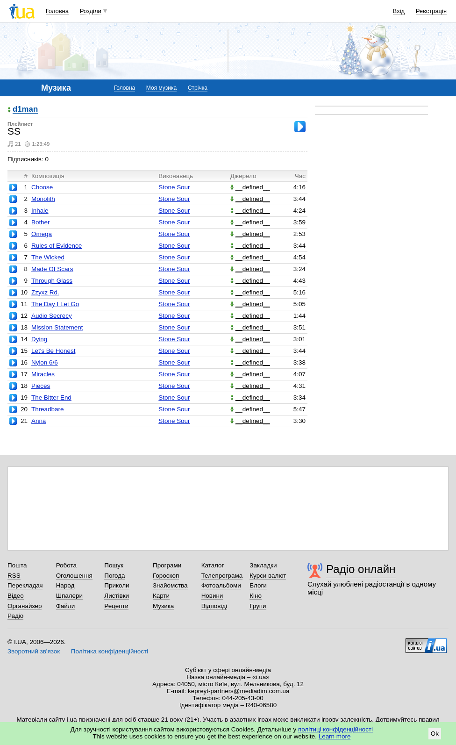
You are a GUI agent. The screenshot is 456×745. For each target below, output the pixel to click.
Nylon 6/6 (44, 362)
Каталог (212, 565)
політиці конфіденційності (335, 729)
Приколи (116, 585)
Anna (38, 420)
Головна (57, 10)
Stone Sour (174, 187)
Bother (40, 222)
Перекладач (25, 585)
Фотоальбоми (221, 585)
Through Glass (51, 280)
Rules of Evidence (56, 245)
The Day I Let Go (55, 304)
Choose (42, 187)
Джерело (243, 175)
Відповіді (214, 605)
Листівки (116, 595)
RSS (14, 575)
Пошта (17, 565)
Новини (212, 595)
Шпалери (69, 595)
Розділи (90, 10)
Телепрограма (222, 575)
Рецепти (116, 605)
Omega (41, 233)
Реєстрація (431, 10)
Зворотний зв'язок (33, 651)
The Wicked (47, 257)
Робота (66, 565)
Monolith (43, 198)
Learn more (335, 736)
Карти (161, 595)
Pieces (40, 385)
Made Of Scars (52, 268)
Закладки (263, 565)
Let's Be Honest (53, 350)
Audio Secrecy (51, 315)
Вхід (399, 10)
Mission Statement (57, 327)
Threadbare (47, 409)
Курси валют (267, 575)
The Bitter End (51, 397)
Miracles (43, 374)
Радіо (15, 615)
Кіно (255, 595)
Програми (167, 565)
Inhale (40, 210)
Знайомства (170, 585)
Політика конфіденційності (109, 651)
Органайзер (24, 605)
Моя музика (161, 88)
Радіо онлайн (361, 569)
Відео (15, 595)
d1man (25, 110)
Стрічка (197, 88)
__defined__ (250, 187)
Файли (65, 605)
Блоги (258, 585)
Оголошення (74, 575)
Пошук (113, 565)
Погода (114, 575)
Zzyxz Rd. (45, 292)
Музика (163, 605)
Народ (65, 585)
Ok (435, 733)
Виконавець (175, 175)
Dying (39, 339)
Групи (257, 605)
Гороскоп (166, 575)
